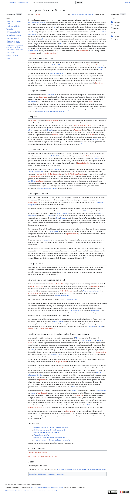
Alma (60, 44)
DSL (85, 211)
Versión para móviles (52, 491)
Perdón (91, 102)
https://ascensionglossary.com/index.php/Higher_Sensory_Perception (80, 469)
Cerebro (33, 120)
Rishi (30, 343)
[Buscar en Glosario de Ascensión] (54, 2)
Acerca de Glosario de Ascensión (27, 491)
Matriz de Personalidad (56, 284)
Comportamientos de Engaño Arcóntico (48, 174)
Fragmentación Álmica (90, 291)
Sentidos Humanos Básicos (37, 452)
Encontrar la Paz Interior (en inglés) (46, 432)
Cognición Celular (93, 65)
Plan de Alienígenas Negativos (74, 174)
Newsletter (51, 474)
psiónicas (42, 380)
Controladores (83, 51)
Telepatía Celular (100, 352)
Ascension (60, 474)
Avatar (99, 340)
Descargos (42, 491)
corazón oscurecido (34, 293)
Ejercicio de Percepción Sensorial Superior (42, 456)
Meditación (50, 95)
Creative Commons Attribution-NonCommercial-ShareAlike (46, 487)
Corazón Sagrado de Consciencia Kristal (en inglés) (51, 427)
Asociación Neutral (42, 111)
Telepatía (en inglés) (41, 435)
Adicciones (95, 286)
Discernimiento (33, 202)
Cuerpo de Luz (96, 139)
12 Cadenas (48, 215)
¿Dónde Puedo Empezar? (47, 328)
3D (78, 67)
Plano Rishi (69, 411)
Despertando (100, 67)
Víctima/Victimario (34, 176)
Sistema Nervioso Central (82, 125)
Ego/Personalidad (72, 234)
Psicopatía (77, 130)
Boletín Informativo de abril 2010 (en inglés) (49, 430)
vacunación (32, 53)
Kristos (32, 393)
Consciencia (99, 83)
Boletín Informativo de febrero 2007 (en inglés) (50, 437)
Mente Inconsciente (36, 286)
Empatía (50, 130)
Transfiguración (43, 393)
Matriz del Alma (57, 65)
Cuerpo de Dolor (71, 299)
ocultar (19, 14)
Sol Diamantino (101, 391)
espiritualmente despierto (36, 22)
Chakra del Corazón (66, 291)
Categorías (32, 474)
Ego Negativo (53, 231)
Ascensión (47, 240)
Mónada (66, 213)
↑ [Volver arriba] (33, 427)
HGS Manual (42, 474)
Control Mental (33, 51)
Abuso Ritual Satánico (35, 171)
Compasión (91, 326)
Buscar (79, 3)
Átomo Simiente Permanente (47, 188)
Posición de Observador (58, 111)
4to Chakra (86, 156)
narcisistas (31, 181)
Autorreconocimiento (56, 73)
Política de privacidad (11, 491)
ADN (54, 27)
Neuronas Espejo (52, 120)
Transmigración (67, 368)
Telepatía (55, 135)
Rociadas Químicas (49, 53)
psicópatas (40, 181)
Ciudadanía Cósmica (35, 407)
